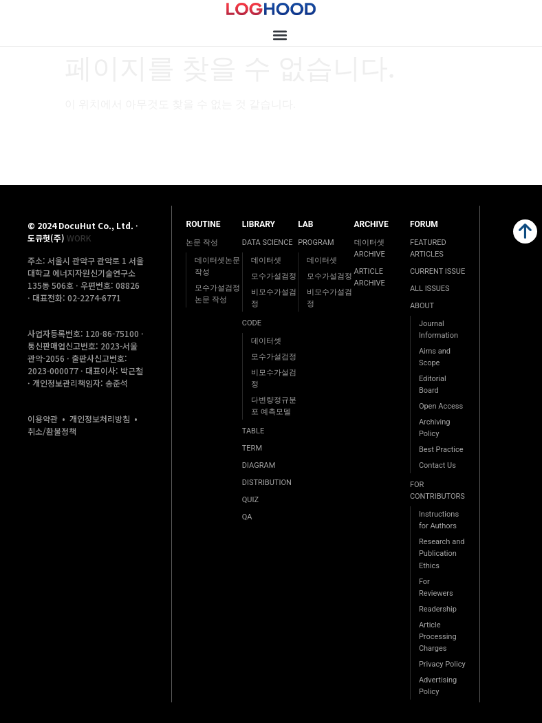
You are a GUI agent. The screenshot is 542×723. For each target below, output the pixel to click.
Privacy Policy (442, 664)
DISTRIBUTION (267, 482)
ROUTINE (203, 224)
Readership (438, 609)
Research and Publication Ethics (442, 553)
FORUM (424, 224)
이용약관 (43, 418)
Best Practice (441, 449)
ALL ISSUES (430, 288)
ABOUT (422, 305)
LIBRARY (258, 224)
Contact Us (437, 465)
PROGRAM (316, 242)
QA (247, 516)
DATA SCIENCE (267, 242)
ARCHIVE (371, 224)
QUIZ (250, 499)
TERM (252, 448)
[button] (279, 34)
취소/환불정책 (52, 431)
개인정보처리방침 (99, 418)
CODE (251, 323)
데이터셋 (266, 260)
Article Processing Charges (438, 637)
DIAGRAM (258, 465)
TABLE (253, 431)
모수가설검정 (273, 276)
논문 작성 (202, 242)
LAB (305, 224)
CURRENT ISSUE (437, 271)
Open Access (441, 406)
